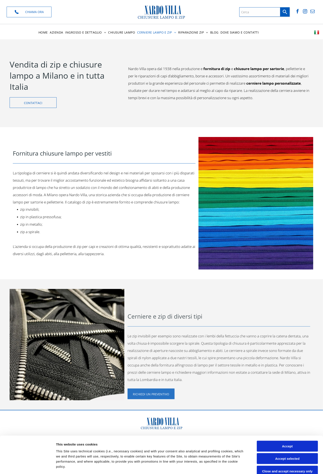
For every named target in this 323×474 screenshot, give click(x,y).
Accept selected (287, 424)
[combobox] (259, 12)
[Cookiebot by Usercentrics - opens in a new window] (27, 465)
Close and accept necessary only (287, 436)
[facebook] (297, 12)
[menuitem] (43, 32)
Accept (287, 411)
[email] (312, 12)
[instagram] (305, 12)
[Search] (285, 12)
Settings (217, 465)
